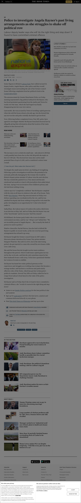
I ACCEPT (73, 489)
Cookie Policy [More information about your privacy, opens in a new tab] (18, 495)
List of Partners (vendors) (41, 490)
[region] (40, 492)
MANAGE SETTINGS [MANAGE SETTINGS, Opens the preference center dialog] (73, 493)
